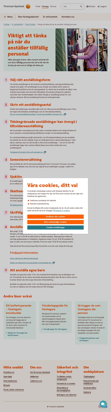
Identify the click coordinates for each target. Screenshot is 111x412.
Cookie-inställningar (55, 227)
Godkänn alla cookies (55, 216)
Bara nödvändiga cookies (55, 222)
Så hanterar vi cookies (61, 211)
